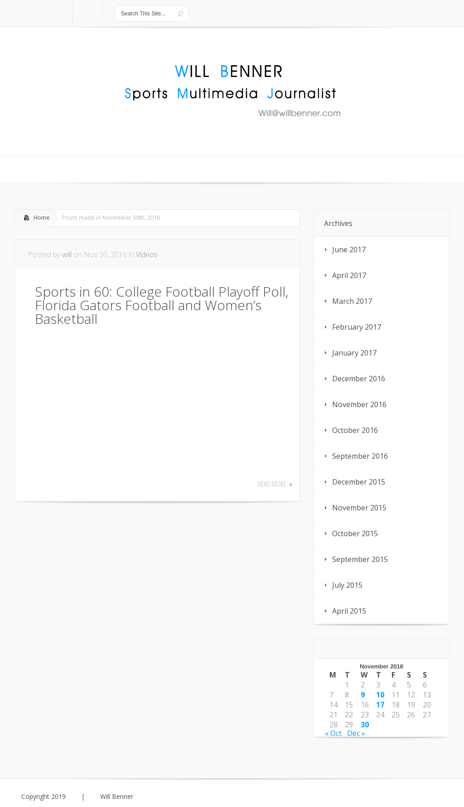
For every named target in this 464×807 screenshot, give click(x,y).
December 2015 (358, 482)
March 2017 (352, 301)
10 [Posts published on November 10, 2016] (380, 694)
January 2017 (354, 353)
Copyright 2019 (43, 796)
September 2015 (360, 559)
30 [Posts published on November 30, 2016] (365, 724)
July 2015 (347, 585)
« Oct (333, 733)
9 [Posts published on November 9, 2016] (363, 694)
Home (42, 217)
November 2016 (359, 404)
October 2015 (355, 533)
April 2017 (349, 275)
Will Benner (116, 796)
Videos (147, 254)
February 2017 (356, 327)
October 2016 (355, 430)
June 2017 (349, 250)
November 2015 (359, 508)
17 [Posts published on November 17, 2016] (380, 704)
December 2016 (358, 379)
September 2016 (360, 456)
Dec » (356, 733)
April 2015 (349, 611)
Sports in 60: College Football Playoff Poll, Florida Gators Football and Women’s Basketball (161, 305)
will (67, 254)
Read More (272, 484)
